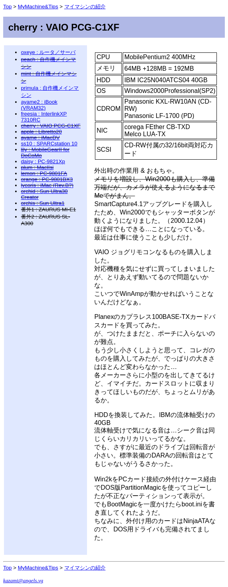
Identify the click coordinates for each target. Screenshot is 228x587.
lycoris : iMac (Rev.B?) (47, 185)
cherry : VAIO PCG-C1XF (51, 126)
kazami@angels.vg (23, 580)
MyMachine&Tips (38, 7)
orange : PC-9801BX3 (47, 179)
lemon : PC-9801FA (44, 173)
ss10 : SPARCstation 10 (49, 144)
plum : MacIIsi (37, 167)
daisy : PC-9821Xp (43, 161)
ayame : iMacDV (40, 138)
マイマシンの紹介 (85, 7)
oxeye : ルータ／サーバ (48, 52)
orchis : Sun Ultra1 (43, 203)
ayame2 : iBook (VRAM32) (39, 105)
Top (7, 7)
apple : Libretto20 (41, 132)
